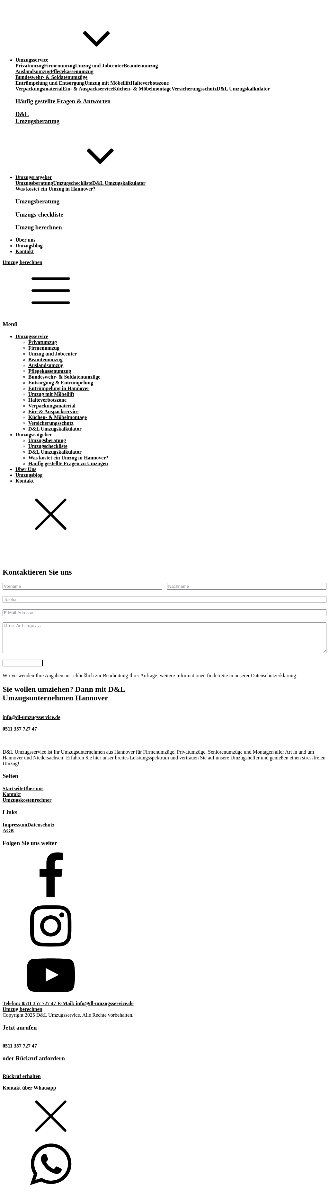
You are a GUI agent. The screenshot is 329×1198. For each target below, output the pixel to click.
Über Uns (25, 469)
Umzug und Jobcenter (99, 65)
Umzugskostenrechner (27, 806)
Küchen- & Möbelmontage (142, 88)
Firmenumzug (59, 65)
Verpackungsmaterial (39, 88)
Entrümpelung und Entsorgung (49, 83)
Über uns (33, 794)
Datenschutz (40, 830)
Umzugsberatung (34, 183)
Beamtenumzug (141, 65)
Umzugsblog (28, 475)
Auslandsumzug (32, 71)
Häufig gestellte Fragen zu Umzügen (68, 463)
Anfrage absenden (22, 668)
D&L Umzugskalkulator (243, 88)
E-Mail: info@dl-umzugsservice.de (96, 1009)
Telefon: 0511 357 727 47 (30, 1009)
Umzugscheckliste (72, 183)
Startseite (13, 794)
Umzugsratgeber (33, 434)
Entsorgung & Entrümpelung (60, 382)
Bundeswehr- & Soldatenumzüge (51, 77)
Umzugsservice (31, 336)
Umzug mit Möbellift (107, 83)
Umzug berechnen (22, 262)
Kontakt (24, 480)
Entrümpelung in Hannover (58, 388)
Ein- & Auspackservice (88, 88)
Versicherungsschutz (194, 88)
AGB (8, 836)
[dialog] (164, 441)
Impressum (15, 830)
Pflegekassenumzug (71, 71)
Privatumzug (29, 65)
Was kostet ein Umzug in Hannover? (55, 189)
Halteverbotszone (149, 83)
